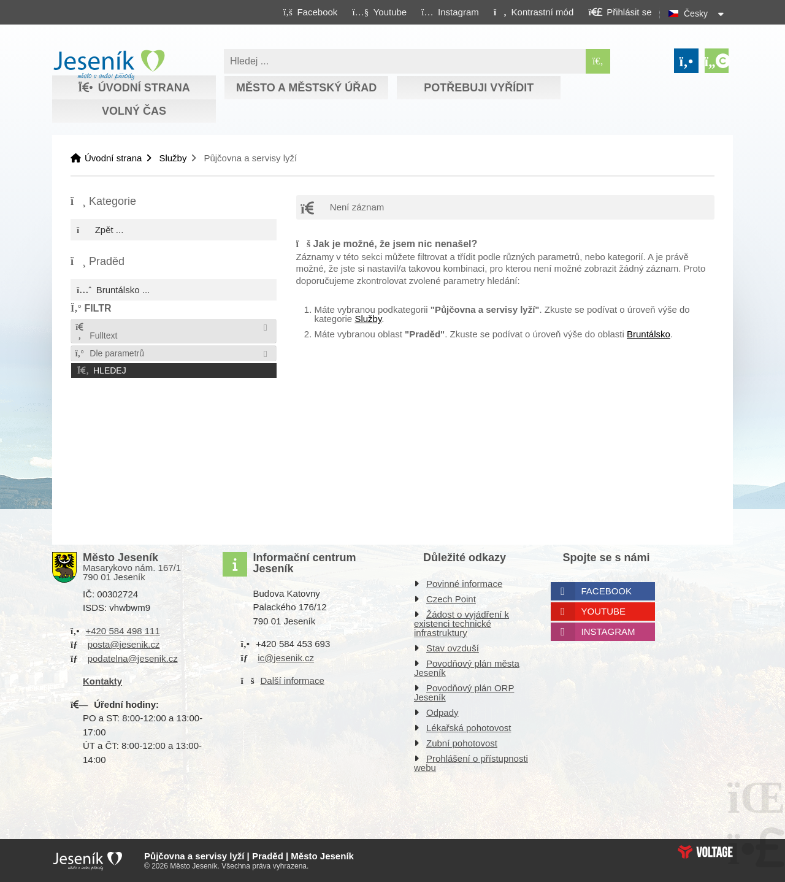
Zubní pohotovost (461, 743)
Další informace (292, 680)
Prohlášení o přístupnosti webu (471, 763)
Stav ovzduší (452, 648)
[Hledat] (598, 61)
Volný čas (134, 111)
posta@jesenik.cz (124, 644)
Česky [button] (696, 13)
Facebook (606, 591)
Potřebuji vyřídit (479, 88)
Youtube (603, 611)
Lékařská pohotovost (468, 728)
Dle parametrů (109, 353)
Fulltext (95, 331)
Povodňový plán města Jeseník (466, 668)
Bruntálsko (648, 334)
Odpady (442, 712)
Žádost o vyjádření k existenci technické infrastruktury (461, 623)
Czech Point (451, 599)
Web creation (705, 852)
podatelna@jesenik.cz (133, 658)
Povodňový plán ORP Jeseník (464, 692)
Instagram (608, 631)
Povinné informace (464, 583)
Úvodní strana (109, 65)
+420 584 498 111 (122, 631)
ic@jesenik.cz (286, 658)
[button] (533, 11)
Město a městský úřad (306, 88)
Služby (172, 158)
